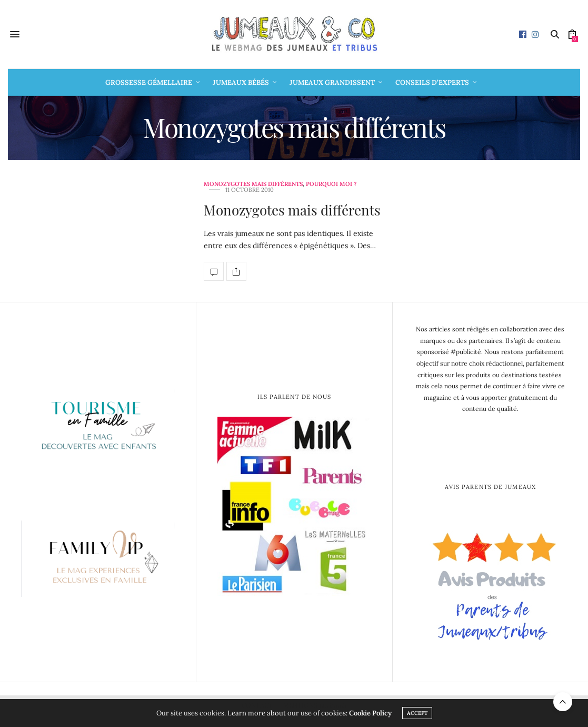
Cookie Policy (370, 713)
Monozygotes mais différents (253, 184)
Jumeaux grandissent (332, 82)
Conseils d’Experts (432, 82)
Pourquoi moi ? (331, 184)
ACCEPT (417, 713)
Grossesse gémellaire (148, 82)
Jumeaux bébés (241, 82)
